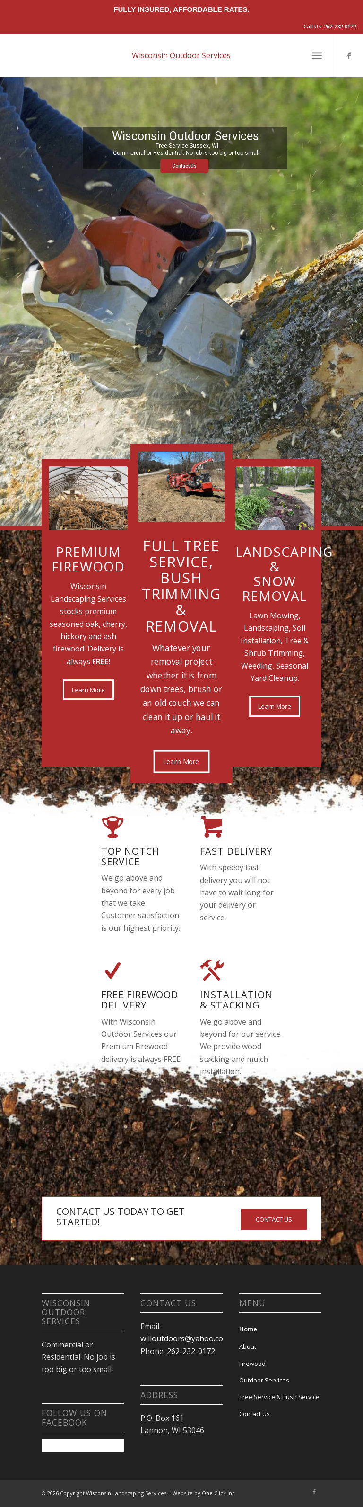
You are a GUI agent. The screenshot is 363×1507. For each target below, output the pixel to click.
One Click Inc (218, 1493)
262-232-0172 (340, 26)
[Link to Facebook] (349, 55)
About (247, 1346)
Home (248, 1329)
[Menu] (317, 55)
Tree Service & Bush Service (279, 1396)
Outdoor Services (264, 1380)
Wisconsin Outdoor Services (181, 55)
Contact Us (184, 166)
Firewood (252, 1363)
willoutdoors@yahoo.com (185, 1338)
